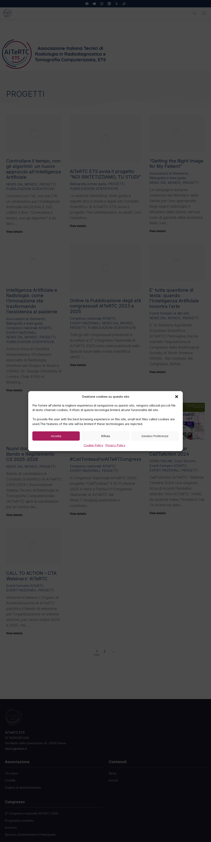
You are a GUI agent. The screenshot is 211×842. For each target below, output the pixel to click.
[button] (177, 396)
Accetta (56, 436)
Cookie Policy (93, 445)
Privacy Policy (115, 445)
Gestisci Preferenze (155, 436)
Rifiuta (105, 436)
